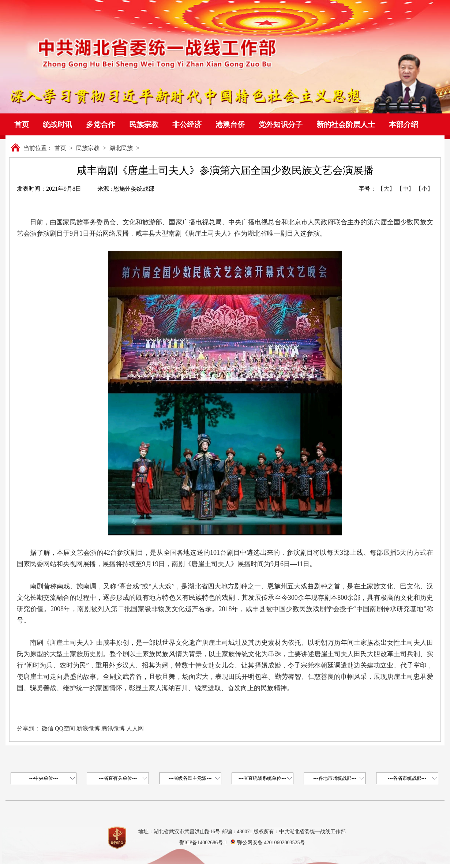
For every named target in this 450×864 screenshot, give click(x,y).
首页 (21, 124)
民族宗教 (143, 124)
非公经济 (187, 124)
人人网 (135, 728)
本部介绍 (403, 124)
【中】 (405, 189)
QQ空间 (65, 728)
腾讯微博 (113, 728)
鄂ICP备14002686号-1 (203, 842)
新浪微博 (88, 728)
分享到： (28, 728)
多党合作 (100, 124)
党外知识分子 (281, 124)
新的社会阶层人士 (345, 124)
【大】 (386, 189)
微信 (47, 728)
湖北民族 (121, 148)
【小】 (424, 189)
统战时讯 (57, 124)
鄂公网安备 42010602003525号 (271, 842)
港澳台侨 (230, 124)
